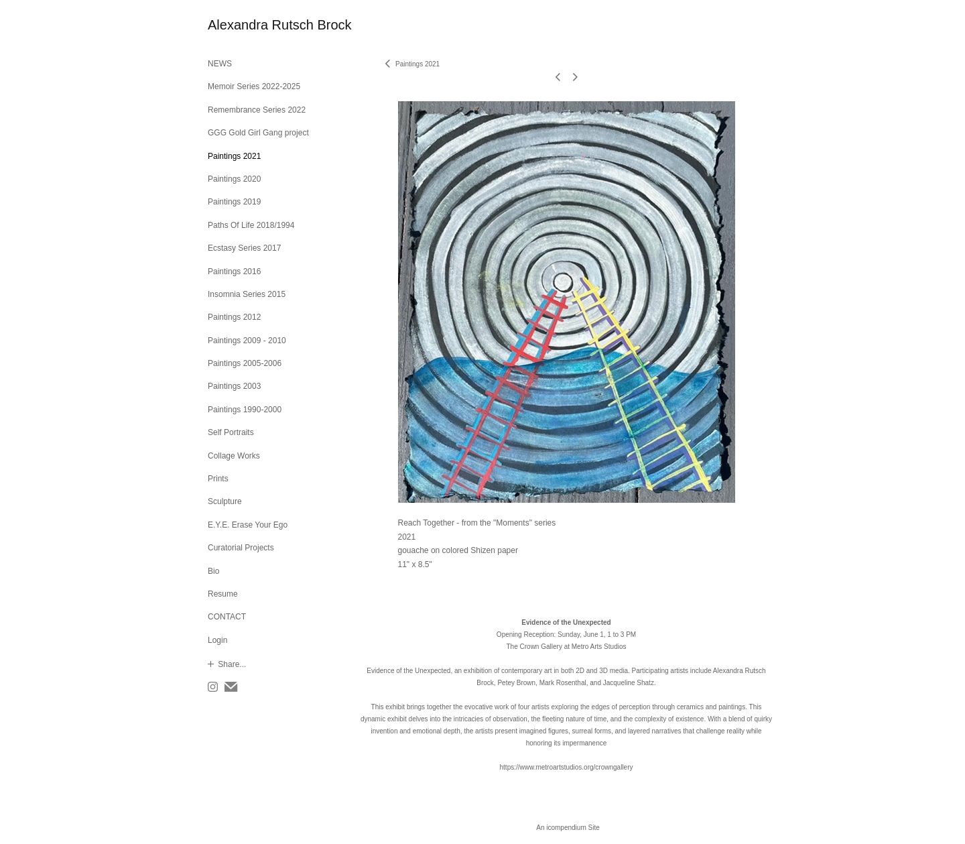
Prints (218, 478)
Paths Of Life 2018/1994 (251, 225)
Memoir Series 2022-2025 (254, 86)
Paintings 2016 (234, 271)
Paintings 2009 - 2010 (247, 340)
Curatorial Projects (241, 547)
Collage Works (234, 456)
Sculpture (225, 501)
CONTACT (227, 616)
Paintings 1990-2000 (244, 409)
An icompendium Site (568, 827)
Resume (223, 594)
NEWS (220, 63)
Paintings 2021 (234, 156)
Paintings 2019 (234, 201)
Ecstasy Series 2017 (244, 248)
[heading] (241, 25)
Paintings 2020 (234, 179)
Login (217, 640)
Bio (213, 571)
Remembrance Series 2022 (257, 110)
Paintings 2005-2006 (244, 363)
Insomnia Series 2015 (246, 294)
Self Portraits (231, 432)
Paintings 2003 (234, 386)
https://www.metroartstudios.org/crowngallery (566, 767)
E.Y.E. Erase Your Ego (247, 525)
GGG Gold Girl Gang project (258, 132)
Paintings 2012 (234, 317)
